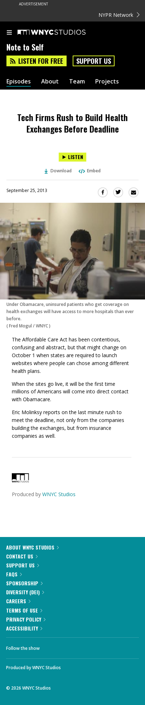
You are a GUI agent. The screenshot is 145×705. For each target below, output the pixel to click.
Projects (107, 81)
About (50, 81)
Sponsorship (24, 583)
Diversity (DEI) (25, 592)
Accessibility (24, 628)
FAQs (14, 574)
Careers (18, 601)
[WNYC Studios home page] (60, 32)
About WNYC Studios (32, 547)
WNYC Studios (59, 494)
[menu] (9, 33)
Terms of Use (24, 610)
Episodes (18, 81)
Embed (89, 171)
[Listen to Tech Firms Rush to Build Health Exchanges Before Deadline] (72, 157)
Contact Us (22, 556)
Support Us (93, 61)
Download (58, 171)
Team (77, 81)
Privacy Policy (25, 619)
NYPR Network (119, 14)
